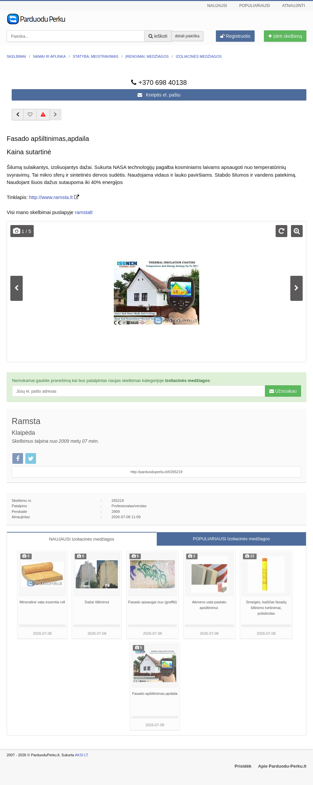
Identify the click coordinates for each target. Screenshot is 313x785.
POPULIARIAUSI (231, 538)
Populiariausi (254, 5)
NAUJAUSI (81, 539)
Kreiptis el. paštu (158, 94)
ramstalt (83, 212)
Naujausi (217, 5)
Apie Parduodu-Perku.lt (282, 766)
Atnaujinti (293, 5)
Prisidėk (243, 766)
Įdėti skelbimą (285, 36)
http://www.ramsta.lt (51, 197)
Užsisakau (283, 391)
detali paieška (187, 36)
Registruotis (235, 36)
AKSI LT (81, 755)
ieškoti (158, 36)
